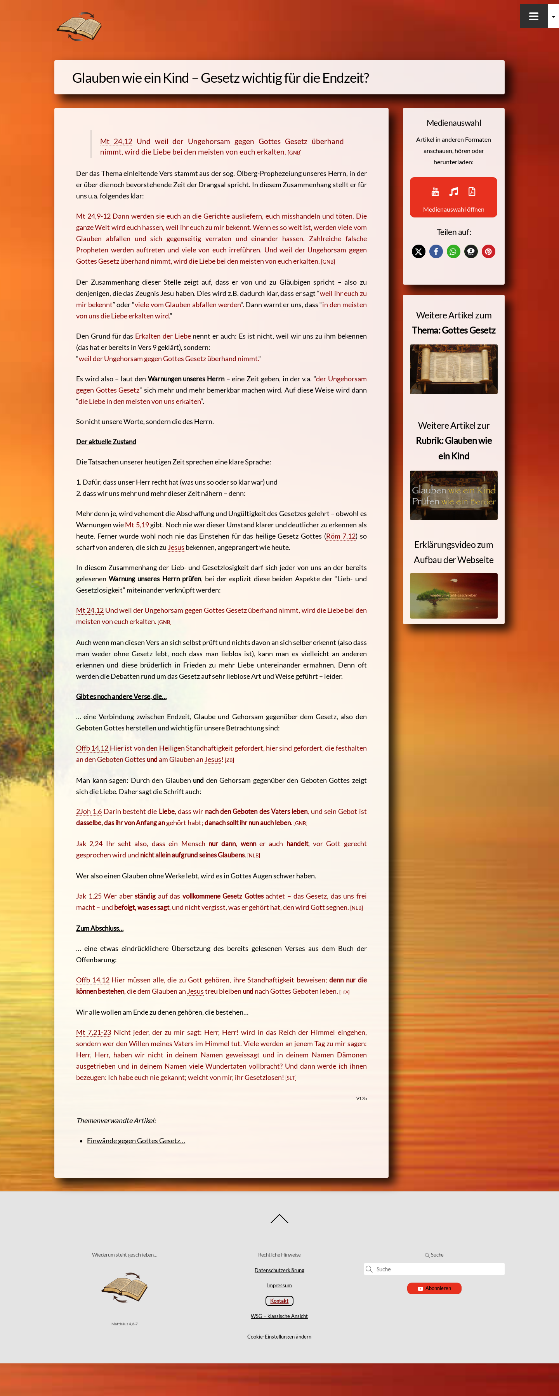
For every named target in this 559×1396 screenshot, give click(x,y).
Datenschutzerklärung (279, 1303)
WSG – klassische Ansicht (279, 1349)
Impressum (279, 1318)
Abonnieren (434, 1321)
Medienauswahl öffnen (453, 201)
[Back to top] (280, 1255)
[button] (418, 262)
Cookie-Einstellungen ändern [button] (279, 1369)
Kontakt (279, 1333)
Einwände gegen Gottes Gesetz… (141, 1169)
